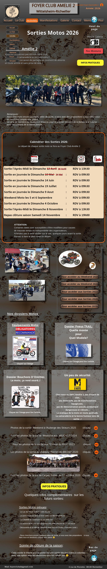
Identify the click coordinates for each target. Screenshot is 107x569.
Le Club (12, 32)
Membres (12, 53)
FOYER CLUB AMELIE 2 (53, 5)
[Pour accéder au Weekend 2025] (80, 277)
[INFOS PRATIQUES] (90, 63)
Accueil (12, 28)
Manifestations (14, 40)
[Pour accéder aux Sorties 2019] (79, 306)
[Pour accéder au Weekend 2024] (79, 284)
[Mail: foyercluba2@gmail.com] (19, 566)
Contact (12, 48)
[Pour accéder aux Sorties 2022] (80, 292)
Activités (12, 36)
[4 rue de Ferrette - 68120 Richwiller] (85, 567)
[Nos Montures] (93, 51)
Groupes (12, 61)
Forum (11, 57)
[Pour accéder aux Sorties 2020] (80, 299)
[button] (54, 486)
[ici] (96, 428)
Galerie (12, 44)
